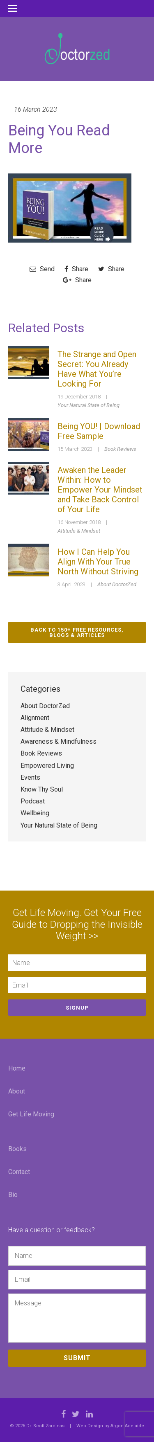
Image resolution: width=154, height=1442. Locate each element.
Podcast (33, 801)
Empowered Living (47, 765)
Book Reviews (120, 449)
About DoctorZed (116, 584)
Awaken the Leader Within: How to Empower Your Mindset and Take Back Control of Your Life (100, 489)
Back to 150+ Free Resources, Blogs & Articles (77, 632)
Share (76, 268)
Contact (19, 1172)
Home (16, 1068)
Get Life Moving (31, 1114)
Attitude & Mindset (78, 531)
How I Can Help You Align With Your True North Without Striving (97, 561)
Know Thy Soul (42, 789)
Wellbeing (35, 813)
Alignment (35, 718)
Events (30, 777)
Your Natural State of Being (88, 405)
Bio (13, 1195)
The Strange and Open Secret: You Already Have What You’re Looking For (96, 369)
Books (17, 1149)
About (16, 1091)
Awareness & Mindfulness (59, 741)
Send (42, 268)
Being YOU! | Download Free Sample (98, 431)
